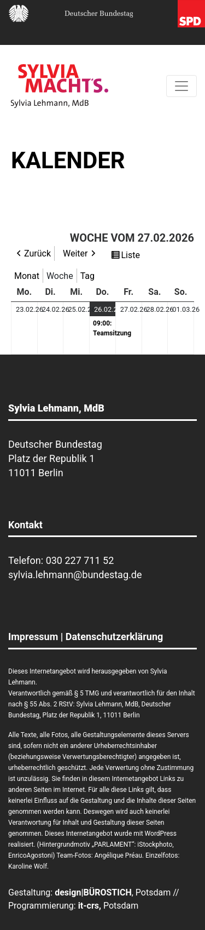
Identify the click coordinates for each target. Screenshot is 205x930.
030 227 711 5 (77, 560)
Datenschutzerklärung (114, 636)
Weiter (75, 253)
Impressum (33, 636)
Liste (131, 255)
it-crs (88, 905)
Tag (87, 276)
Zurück (37, 253)
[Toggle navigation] (181, 86)
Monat (26, 276)
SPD (191, 13)
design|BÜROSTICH (93, 892)
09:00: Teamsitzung (104, 328)
